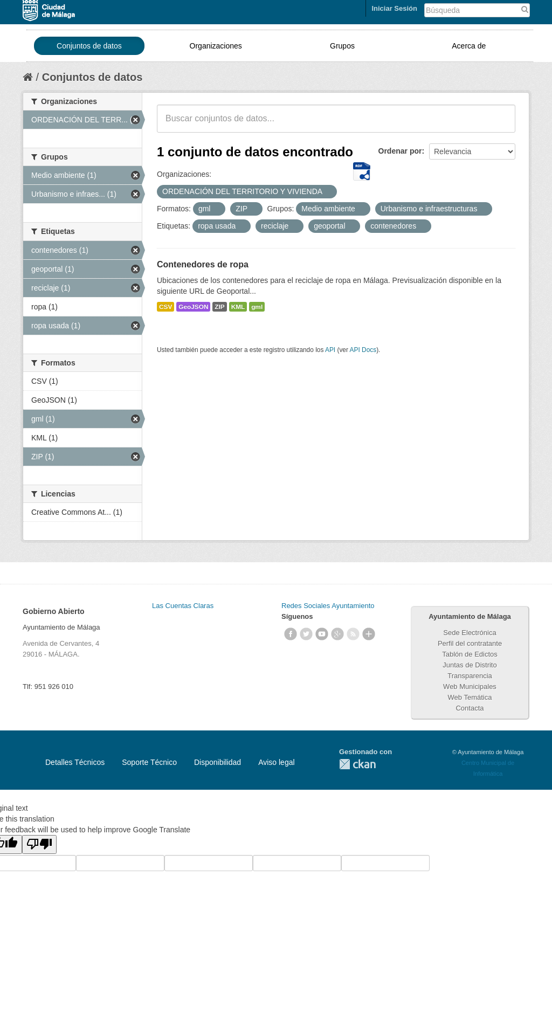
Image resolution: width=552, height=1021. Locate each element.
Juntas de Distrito (469, 665)
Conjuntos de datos (89, 46)
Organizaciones (216, 46)
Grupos (342, 46)
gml (257, 307)
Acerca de (469, 46)
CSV (165, 307)
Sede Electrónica (469, 633)
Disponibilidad (217, 762)
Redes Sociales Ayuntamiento (327, 606)
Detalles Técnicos (75, 762)
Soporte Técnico (149, 762)
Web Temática (470, 697)
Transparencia (469, 676)
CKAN (357, 764)
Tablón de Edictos (470, 654)
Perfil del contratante (470, 643)
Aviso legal (276, 762)
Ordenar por (400, 151)
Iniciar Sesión (394, 8)
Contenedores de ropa (203, 264)
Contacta (470, 708)
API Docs (363, 350)
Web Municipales (469, 686)
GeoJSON (193, 307)
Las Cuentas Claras (182, 606)
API (330, 350)
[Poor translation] (39, 844)
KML (238, 307)
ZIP (219, 307)
